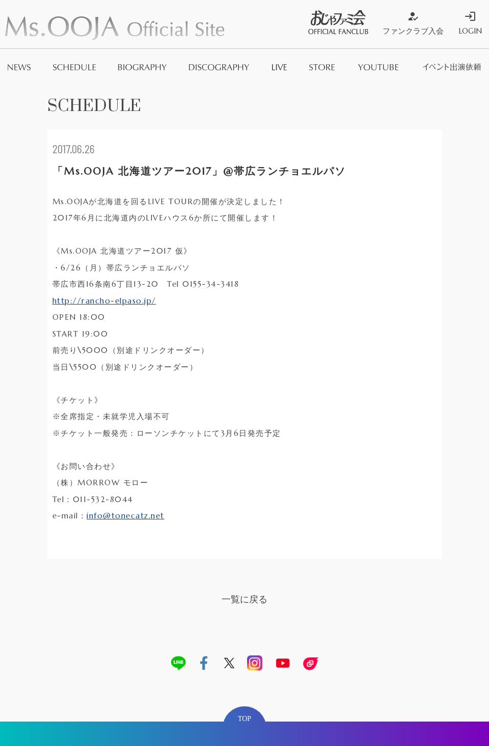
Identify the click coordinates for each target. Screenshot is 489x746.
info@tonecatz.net (126, 515)
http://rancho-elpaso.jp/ (104, 301)
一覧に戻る (244, 599)
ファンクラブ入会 (413, 23)
